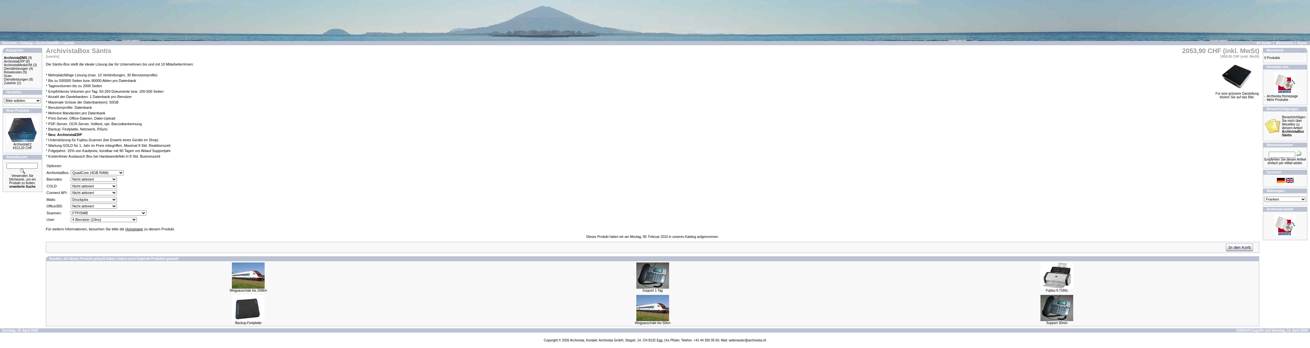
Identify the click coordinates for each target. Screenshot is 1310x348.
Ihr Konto (1264, 43)
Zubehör (10, 83)
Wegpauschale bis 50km (652, 323)
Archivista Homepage (1282, 96)
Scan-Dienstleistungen (16, 77)
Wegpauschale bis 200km (248, 290)
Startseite (9, 43)
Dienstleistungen (16, 68)
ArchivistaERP (14, 61)
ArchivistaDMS (48, 43)
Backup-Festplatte (248, 323)
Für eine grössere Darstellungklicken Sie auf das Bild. (1237, 94)
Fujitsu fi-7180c (1057, 290)
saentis (68, 43)
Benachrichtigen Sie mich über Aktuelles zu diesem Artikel (1293, 126)
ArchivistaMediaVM (18, 65)
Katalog (27, 43)
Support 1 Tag (653, 290)
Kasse (1302, 43)
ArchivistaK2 (22, 144)
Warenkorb (1284, 43)
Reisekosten (13, 72)
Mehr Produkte (1277, 100)
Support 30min (1057, 323)
